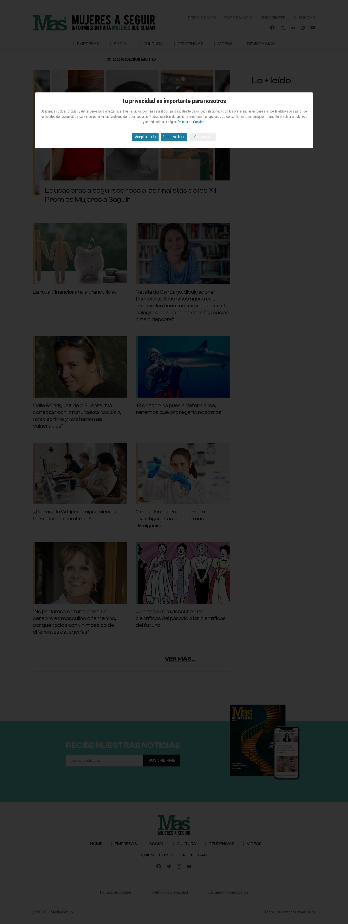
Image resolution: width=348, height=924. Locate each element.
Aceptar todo (145, 136)
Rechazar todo (174, 136)
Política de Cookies (191, 122)
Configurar (202, 136)
